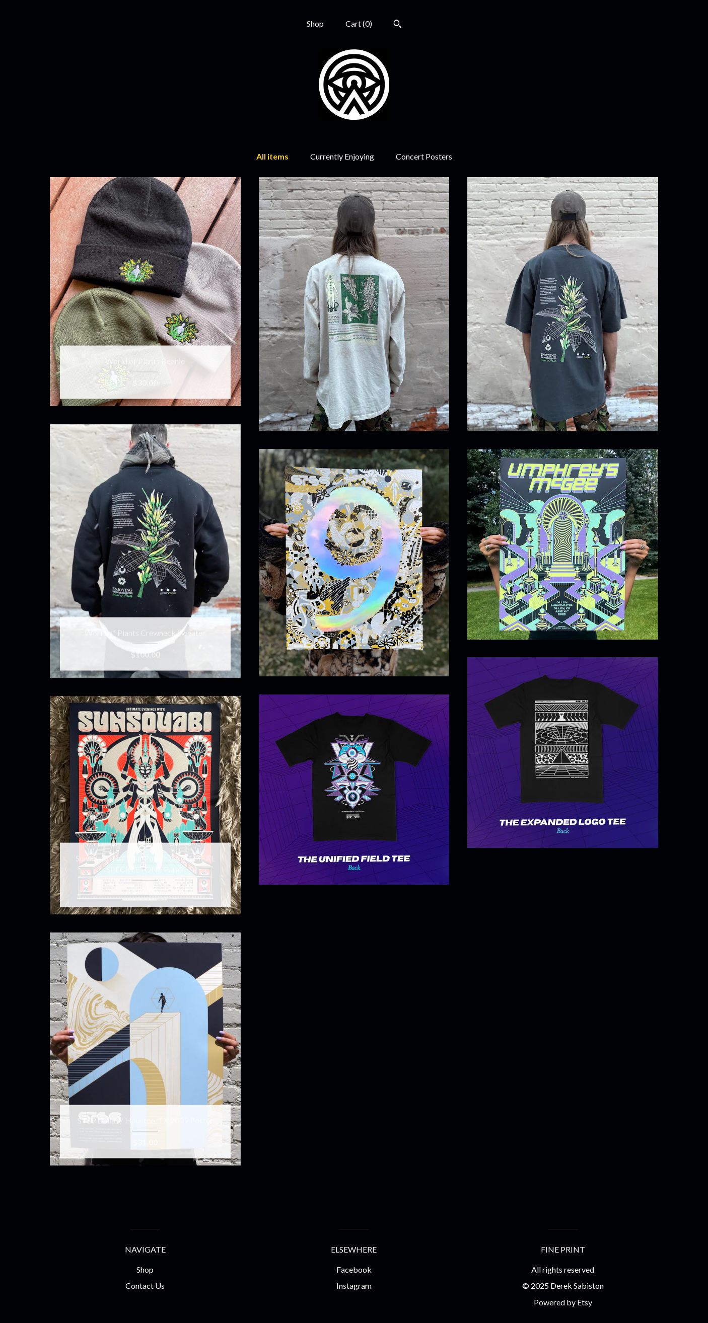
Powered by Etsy (563, 1302)
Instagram (354, 1285)
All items (272, 156)
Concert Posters (424, 156)
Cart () (358, 23)
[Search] (397, 25)
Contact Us (145, 1285)
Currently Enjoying (342, 156)
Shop (315, 23)
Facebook (354, 1269)
